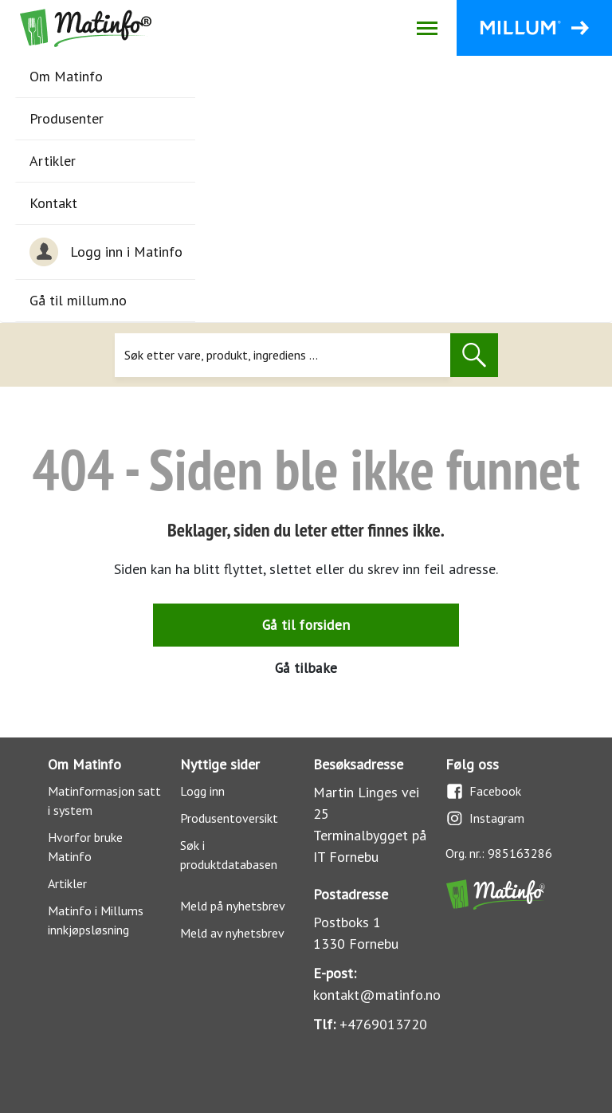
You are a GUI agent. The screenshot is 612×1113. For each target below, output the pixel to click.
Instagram (484, 818)
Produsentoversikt (229, 818)
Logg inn (202, 791)
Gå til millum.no (78, 300)
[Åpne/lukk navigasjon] (427, 28)
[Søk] (282, 355)
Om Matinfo (66, 76)
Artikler (52, 160)
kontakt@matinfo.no (377, 994)
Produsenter (66, 118)
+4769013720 (383, 1024)
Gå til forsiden (306, 624)
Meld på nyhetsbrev (232, 906)
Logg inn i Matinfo (105, 252)
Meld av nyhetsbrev (232, 933)
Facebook (483, 791)
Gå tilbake (306, 668)
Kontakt (53, 203)
